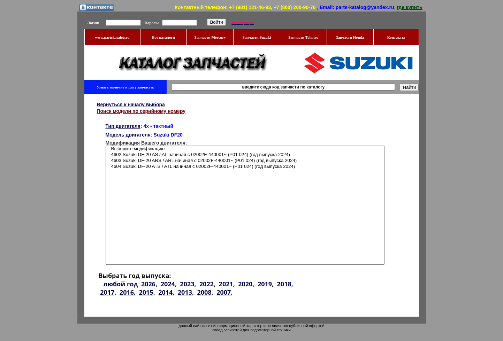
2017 (107, 292)
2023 (187, 284)
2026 (148, 284)
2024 (168, 284)
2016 (127, 292)
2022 (206, 284)
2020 (245, 284)
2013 (185, 292)
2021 (226, 284)
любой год (121, 284)
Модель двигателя (128, 135)
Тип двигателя (123, 126)
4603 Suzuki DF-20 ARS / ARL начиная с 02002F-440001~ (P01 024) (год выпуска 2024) (245, 161)
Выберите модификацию (245, 149)
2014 (165, 292)
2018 (284, 284)
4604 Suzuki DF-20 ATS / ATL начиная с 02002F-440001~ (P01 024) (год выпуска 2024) (245, 167)
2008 (204, 292)
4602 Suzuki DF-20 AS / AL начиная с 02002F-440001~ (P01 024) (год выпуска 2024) (245, 155)
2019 (265, 284)
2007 (223, 292)
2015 (146, 292)
